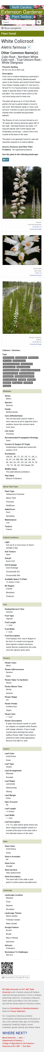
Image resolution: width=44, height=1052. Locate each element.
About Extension (9, 1038)
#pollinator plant (9, 367)
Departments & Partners (12, 1040)
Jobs (20, 1038)
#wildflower (28, 383)
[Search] (19, 22)
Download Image (35, 229)
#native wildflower (23, 367)
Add (5, 160)
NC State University (10, 989)
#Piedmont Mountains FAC (24, 376)
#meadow (6, 386)
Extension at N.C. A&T (11, 1046)
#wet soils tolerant (9, 379)
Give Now (27, 1046)
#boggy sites (17, 383)
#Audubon (31, 379)
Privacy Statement (17, 1011)
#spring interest (26, 364)
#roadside (22, 379)
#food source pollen (27, 373)
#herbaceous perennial (11, 364)
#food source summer (11, 370)
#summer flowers (19, 361)
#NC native (7, 361)
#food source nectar (10, 373)
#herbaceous (33, 358)
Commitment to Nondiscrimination (24, 1008)
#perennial (7, 383)
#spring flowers (21, 358)
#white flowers (8, 358)
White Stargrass (12, 62)
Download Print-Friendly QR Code (15, 977)
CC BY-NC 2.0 (37, 227)
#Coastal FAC (8, 376)
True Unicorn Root (28, 60)
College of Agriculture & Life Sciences (18, 1043)
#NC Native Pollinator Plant (30, 370)
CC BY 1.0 (38, 273)
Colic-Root (8, 57)
